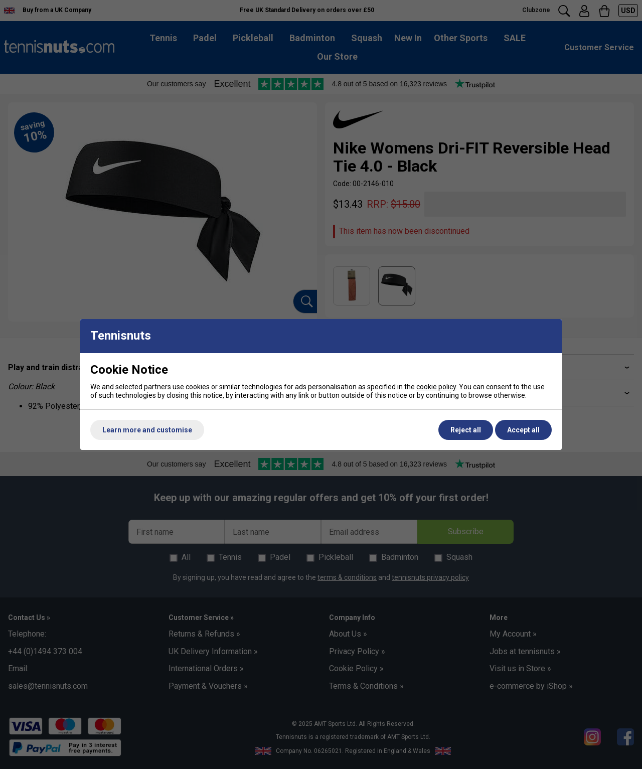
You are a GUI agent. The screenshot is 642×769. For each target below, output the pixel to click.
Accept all (523, 430)
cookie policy (436, 387)
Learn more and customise (147, 430)
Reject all (465, 430)
